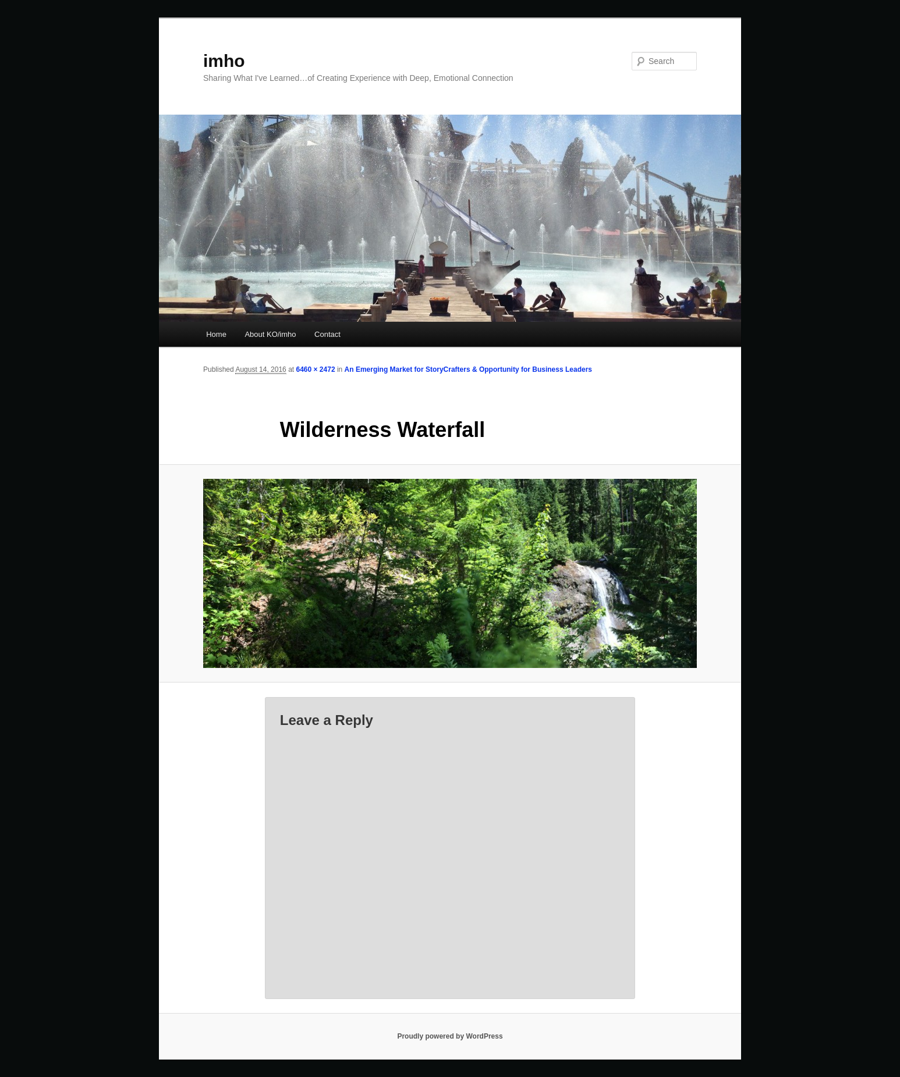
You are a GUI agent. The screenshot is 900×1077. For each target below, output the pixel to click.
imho (224, 60)
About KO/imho (270, 334)
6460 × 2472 (315, 369)
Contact (327, 334)
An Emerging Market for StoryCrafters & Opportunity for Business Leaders (468, 369)
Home (216, 334)
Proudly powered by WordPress (449, 1036)
